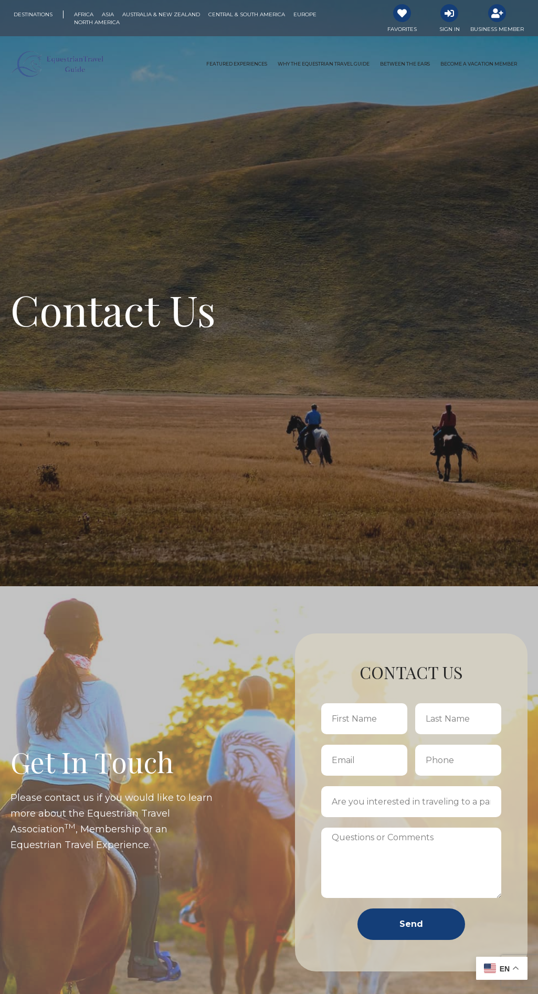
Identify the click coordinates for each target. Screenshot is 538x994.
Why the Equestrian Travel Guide (324, 64)
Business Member (497, 29)
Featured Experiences (236, 64)
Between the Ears (405, 64)
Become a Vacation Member (478, 64)
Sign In (449, 29)
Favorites (402, 29)
